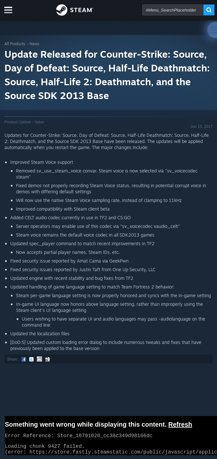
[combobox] (173, 9)
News (34, 43)
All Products (14, 43)
